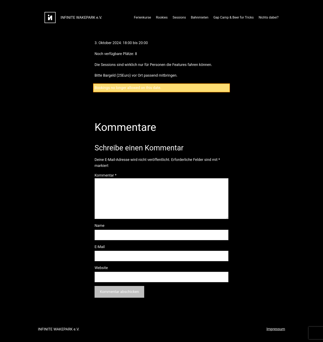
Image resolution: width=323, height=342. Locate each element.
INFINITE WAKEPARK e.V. (81, 17)
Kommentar (105, 175)
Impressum (275, 329)
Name (99, 225)
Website (101, 268)
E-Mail (100, 247)
